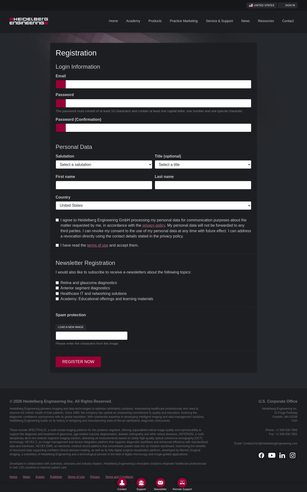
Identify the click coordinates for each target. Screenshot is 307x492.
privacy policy (153, 225)
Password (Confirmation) (78, 119)
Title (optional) (168, 156)
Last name (164, 177)
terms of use (97, 245)
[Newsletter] (160, 484)
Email (61, 76)
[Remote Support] (182, 484)
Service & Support (219, 21)
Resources (266, 21)
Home (113, 21)
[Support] (141, 484)
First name (65, 177)
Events (40, 477)
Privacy (95, 477)
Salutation (65, 156)
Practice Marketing (184, 21)
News (245, 21)
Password (65, 95)
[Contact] (122, 484)
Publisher (56, 477)
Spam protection (71, 315)
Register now (78, 361)
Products (155, 21)
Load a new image (70, 327)
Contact (288, 21)
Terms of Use (76, 477)
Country (63, 197)
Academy (133, 21)
